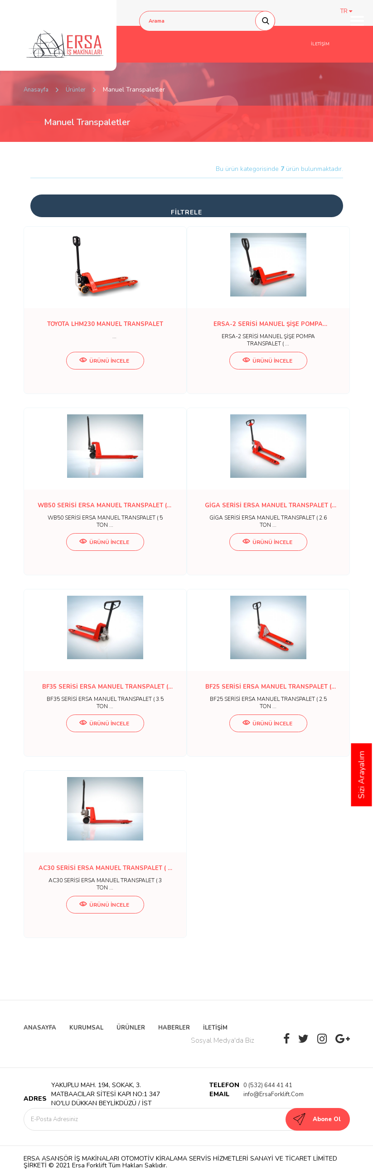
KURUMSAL (86, 1028)
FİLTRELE (186, 212)
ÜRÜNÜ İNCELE (104, 360)
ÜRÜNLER (130, 1028)
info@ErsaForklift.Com (273, 1094)
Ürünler (76, 90)
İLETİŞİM (320, 44)
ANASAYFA (40, 1028)
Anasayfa (36, 90)
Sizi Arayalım (361, 775)
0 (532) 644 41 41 (267, 1085)
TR (346, 11)
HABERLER (174, 1028)
